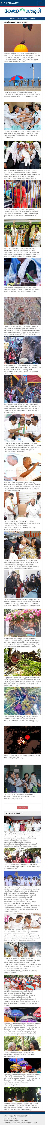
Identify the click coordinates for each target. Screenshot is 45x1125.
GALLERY (12, 22)
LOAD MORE (22, 807)
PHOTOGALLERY (10, 3)
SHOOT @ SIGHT (22, 22)
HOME (6, 22)
